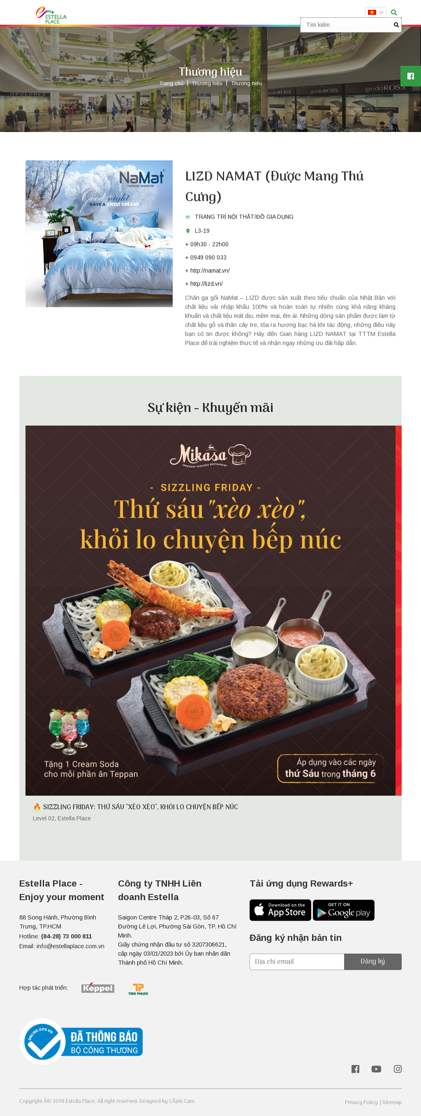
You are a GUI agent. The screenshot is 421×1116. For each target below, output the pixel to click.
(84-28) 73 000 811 (66, 936)
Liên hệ (287, 13)
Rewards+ (235, 13)
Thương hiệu (139, 13)
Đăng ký (373, 961)
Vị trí (263, 13)
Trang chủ (99, 13)
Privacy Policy (361, 1102)
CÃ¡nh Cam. (182, 1101)
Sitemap (392, 1102)
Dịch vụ (204, 13)
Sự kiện (176, 13)
